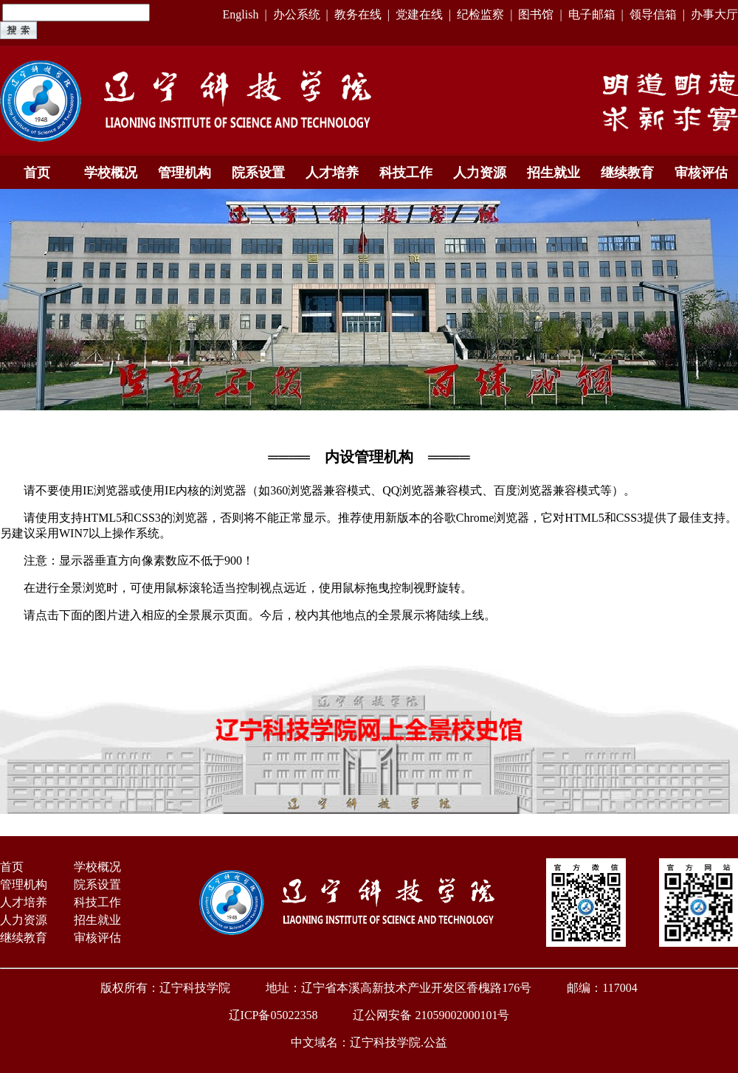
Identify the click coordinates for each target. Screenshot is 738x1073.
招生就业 (553, 172)
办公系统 (296, 14)
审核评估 (701, 172)
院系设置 (258, 172)
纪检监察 (480, 14)
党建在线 (419, 14)
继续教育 (627, 172)
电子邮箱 (591, 14)
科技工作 (405, 172)
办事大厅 (714, 14)
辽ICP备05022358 (273, 1015)
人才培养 (332, 172)
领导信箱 (653, 14)
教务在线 (358, 14)
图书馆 (536, 14)
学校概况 (110, 172)
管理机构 (184, 172)
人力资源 (479, 172)
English (240, 14)
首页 (37, 172)
